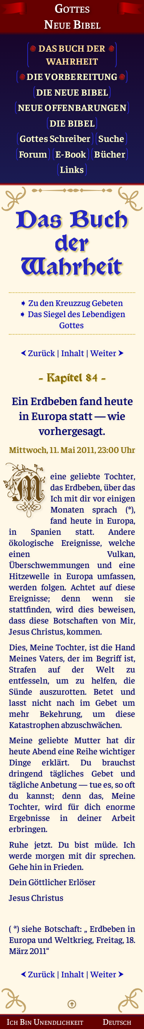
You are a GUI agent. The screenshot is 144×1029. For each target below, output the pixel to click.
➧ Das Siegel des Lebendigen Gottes (72, 319)
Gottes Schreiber (55, 138)
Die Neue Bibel (72, 92)
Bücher (109, 154)
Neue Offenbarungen (72, 107)
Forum (33, 154)
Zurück (37, 352)
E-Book (70, 154)
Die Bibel (72, 123)
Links (72, 169)
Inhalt (72, 352)
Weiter (107, 352)
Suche (111, 138)
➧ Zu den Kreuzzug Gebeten (72, 302)
